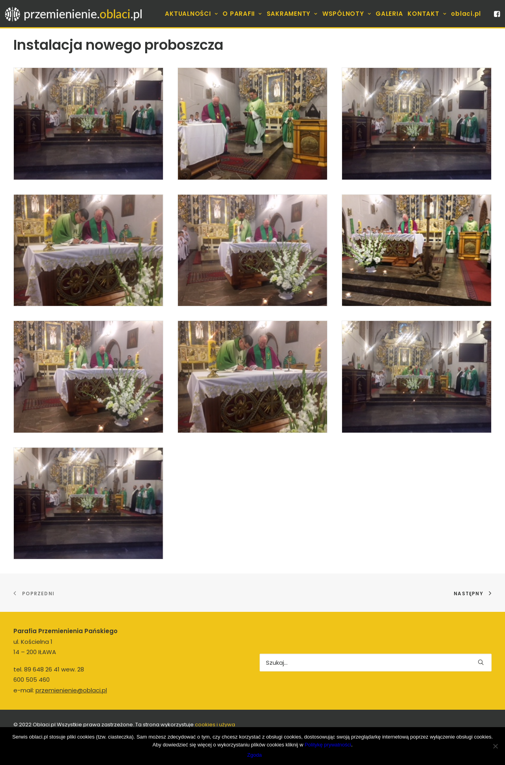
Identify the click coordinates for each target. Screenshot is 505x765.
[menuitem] (191, 13)
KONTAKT (427, 13)
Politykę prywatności (328, 745)
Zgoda (254, 755)
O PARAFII (242, 13)
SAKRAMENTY (292, 13)
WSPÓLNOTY (346, 13)
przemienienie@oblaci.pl (71, 690)
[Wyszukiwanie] (376, 662)
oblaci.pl (466, 13)
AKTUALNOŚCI (191, 13)
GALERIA (389, 13)
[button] (496, 13)
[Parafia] (74, 13)
